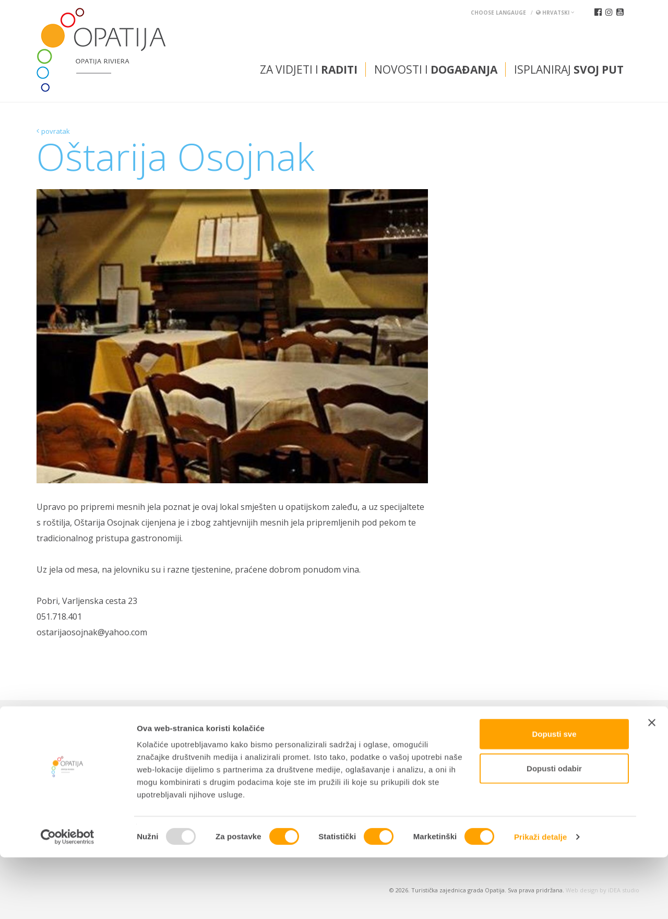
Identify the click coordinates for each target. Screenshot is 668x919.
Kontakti (56, 728)
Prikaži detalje (540, 898)
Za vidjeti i (308, 69)
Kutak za (173, 728)
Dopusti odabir (554, 829)
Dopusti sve (554, 795)
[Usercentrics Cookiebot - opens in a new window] (67, 898)
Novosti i (435, 69)
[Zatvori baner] (651, 784)
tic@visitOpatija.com (350, 755)
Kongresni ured (263, 728)
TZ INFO (100, 728)
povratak (55, 131)
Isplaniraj (569, 69)
